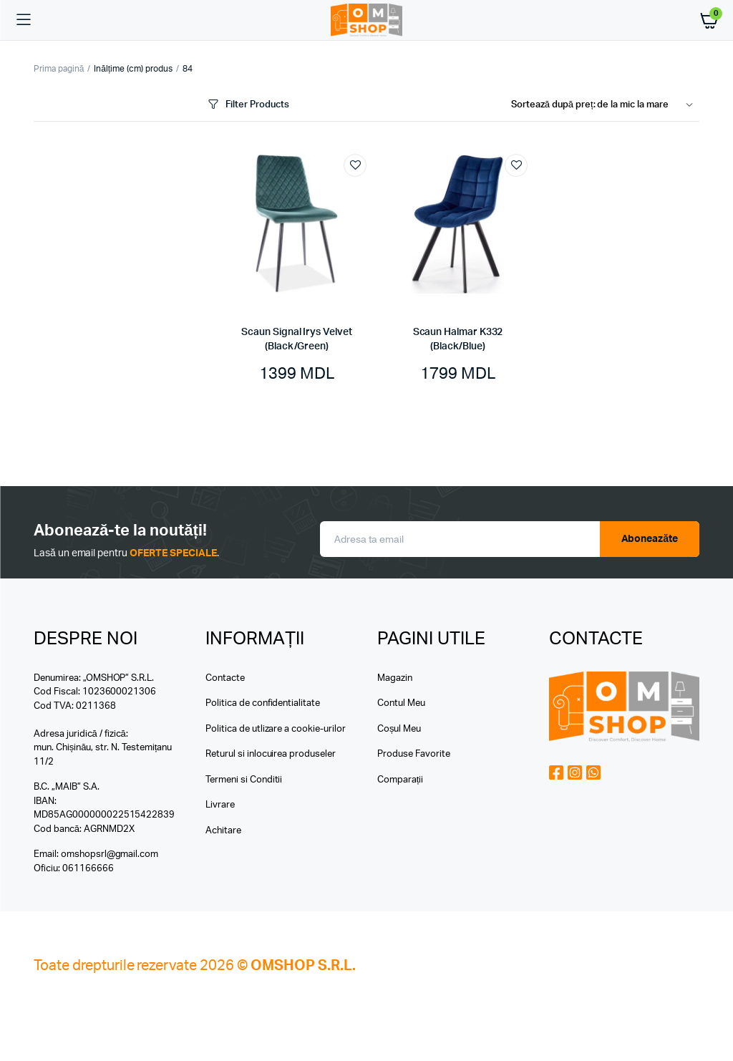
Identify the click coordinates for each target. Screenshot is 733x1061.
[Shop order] (605, 105)
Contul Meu (401, 703)
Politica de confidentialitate (262, 703)
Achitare (223, 830)
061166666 (88, 868)
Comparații (400, 780)
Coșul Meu (399, 729)
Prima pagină (59, 68)
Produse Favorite (413, 754)
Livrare (220, 805)
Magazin (394, 678)
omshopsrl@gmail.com (109, 854)
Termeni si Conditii (243, 780)
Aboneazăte (650, 539)
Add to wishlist (355, 165)
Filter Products (247, 105)
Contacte (225, 678)
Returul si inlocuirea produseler (270, 754)
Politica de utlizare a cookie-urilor (275, 729)
